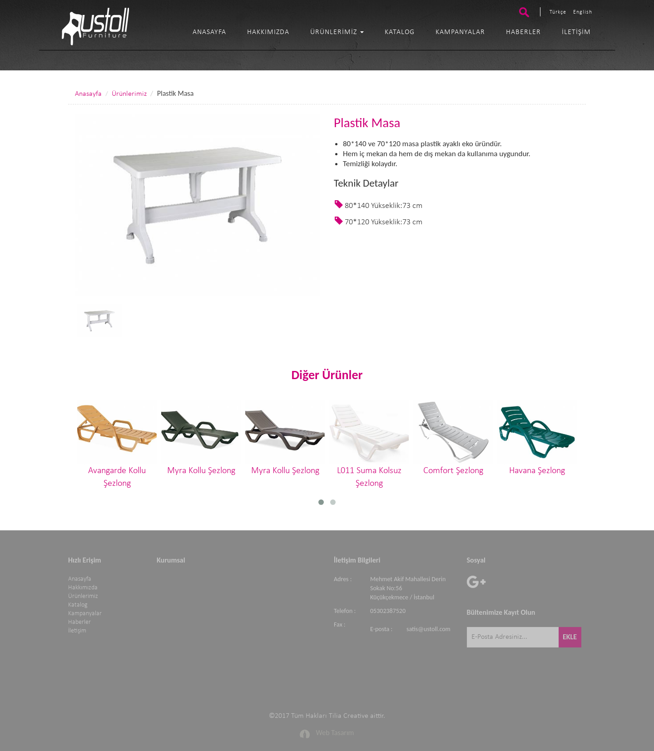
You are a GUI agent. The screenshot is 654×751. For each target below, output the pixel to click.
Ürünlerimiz (337, 32)
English (582, 12)
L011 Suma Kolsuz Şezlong (369, 444)
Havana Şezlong (537, 437)
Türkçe (558, 12)
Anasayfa (209, 32)
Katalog (400, 32)
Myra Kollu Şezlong (201, 437)
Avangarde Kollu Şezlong (117, 444)
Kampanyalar (460, 32)
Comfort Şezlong (453, 437)
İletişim (576, 32)
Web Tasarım (335, 730)
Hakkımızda (268, 32)
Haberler (523, 32)
